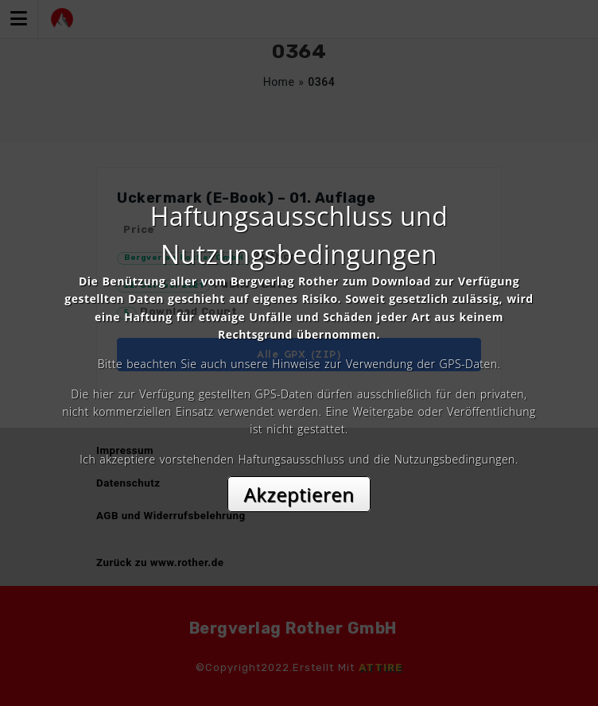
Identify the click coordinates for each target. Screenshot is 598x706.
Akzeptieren (299, 494)
